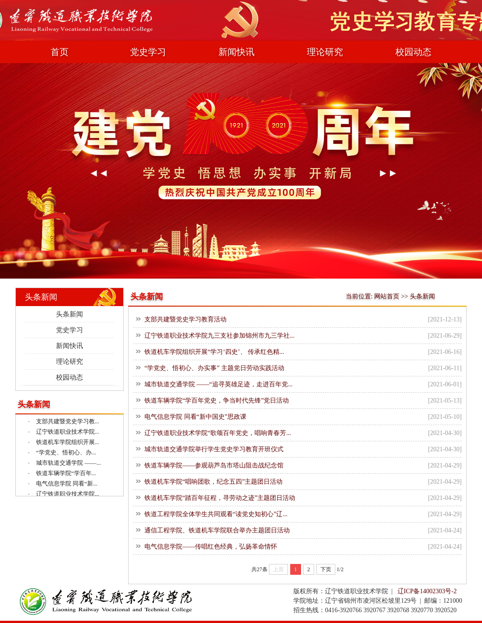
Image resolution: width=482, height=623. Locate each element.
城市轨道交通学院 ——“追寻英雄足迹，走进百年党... (218, 384)
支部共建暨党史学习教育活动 (185, 319)
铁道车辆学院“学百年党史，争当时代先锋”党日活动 (216, 400)
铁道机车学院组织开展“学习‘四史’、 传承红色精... (214, 351)
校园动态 (413, 52)
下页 (325, 569)
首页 (60, 52)
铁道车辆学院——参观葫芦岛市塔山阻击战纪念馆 (213, 465)
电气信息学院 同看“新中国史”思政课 (195, 416)
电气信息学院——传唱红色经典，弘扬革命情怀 (210, 546)
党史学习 (148, 52)
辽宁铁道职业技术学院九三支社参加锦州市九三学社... (219, 335)
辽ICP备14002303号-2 (427, 591)
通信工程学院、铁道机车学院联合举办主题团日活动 (217, 530)
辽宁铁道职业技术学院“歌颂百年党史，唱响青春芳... (217, 433)
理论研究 (325, 52)
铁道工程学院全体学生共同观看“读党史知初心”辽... (215, 514)
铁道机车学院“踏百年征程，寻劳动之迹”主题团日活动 (219, 498)
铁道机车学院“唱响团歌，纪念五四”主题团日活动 (213, 481)
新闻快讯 (236, 52)
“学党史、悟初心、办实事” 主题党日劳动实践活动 (214, 368)
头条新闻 (69, 314)
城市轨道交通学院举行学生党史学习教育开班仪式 (213, 449)
